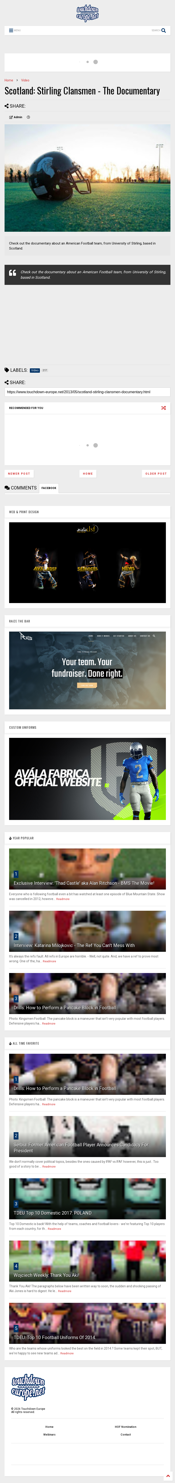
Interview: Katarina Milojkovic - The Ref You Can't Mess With (74, 945)
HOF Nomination (125, 1426)
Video (25, 80)
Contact (126, 1434)
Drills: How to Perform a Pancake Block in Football (65, 1007)
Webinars (49, 1434)
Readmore (62, 899)
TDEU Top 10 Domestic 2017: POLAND (53, 1213)
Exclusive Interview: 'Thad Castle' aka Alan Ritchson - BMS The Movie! (84, 883)
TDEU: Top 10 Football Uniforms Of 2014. (55, 1337)
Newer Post (19, 473)
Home (9, 80)
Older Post (156, 473)
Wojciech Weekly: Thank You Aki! (46, 1275)
